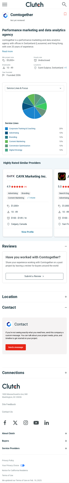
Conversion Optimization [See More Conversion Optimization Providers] (19, 146)
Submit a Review (32, 276)
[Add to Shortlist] (65, 14)
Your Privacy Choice (10, 465)
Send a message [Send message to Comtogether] (15, 347)
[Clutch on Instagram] (25, 422)
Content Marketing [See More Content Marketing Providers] (17, 141)
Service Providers (11, 448)
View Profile (27, 232)
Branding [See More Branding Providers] (13, 137)
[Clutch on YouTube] (36, 422)
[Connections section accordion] (34, 372)
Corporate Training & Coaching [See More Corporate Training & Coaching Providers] (22, 128)
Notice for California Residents (15, 470)
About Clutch (8, 433)
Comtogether (21, 14)
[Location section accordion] (34, 297)
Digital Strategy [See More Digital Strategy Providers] (15, 150)
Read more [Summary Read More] (7, 51)
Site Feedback (9, 404)
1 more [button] (31, 197)
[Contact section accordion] (34, 307)
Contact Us (7, 412)
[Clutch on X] (15, 422)
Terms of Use (7, 475)
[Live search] (64, 4)
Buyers (5, 441)
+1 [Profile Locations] (65, 67)
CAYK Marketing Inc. (31, 176)
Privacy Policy (8, 460)
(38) (25, 187)
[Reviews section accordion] (34, 246)
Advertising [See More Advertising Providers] (14, 133)
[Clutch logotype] (11, 386)
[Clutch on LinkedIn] (46, 422)
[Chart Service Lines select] (34, 88)
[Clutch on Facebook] (5, 422)
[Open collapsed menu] (4, 4)
